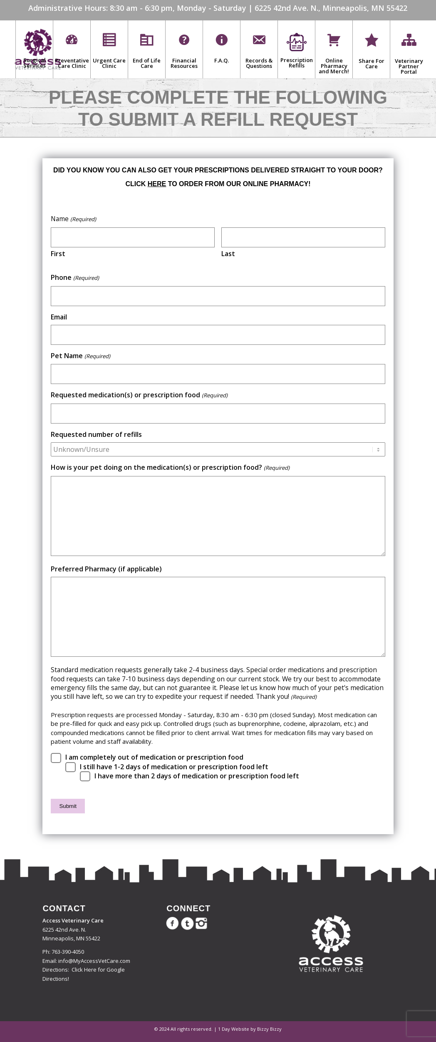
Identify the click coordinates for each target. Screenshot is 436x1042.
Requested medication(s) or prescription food (139, 395)
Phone (75, 277)
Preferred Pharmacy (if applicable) (106, 569)
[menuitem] (34, 49)
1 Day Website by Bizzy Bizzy (250, 1029)
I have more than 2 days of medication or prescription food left (196, 776)
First (58, 253)
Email (59, 317)
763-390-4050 (68, 951)
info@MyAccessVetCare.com (94, 961)
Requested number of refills (96, 434)
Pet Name (80, 356)
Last (228, 253)
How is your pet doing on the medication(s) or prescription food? (170, 467)
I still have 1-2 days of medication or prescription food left (174, 767)
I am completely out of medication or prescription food (154, 757)
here (157, 183)
